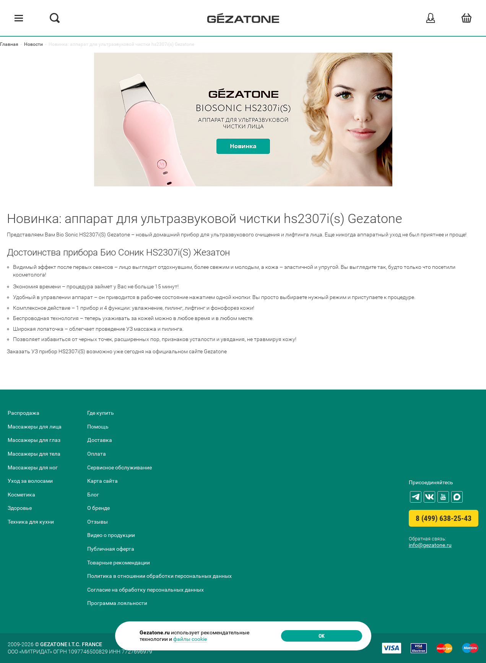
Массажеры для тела (34, 454)
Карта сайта (102, 481)
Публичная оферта (110, 549)
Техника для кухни (31, 522)
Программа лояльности (117, 603)
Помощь (98, 427)
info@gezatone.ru (430, 545)
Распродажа (23, 413)
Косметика (21, 495)
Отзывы (97, 522)
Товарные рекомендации (118, 563)
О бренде (98, 508)
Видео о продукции (111, 535)
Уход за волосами (30, 481)
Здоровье (20, 508)
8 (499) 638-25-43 (443, 518)
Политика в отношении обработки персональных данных (159, 576)
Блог (93, 495)
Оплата (96, 454)
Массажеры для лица (35, 427)
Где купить (100, 413)
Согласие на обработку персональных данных (145, 590)
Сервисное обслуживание (119, 467)
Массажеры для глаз (34, 440)
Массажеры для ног (33, 467)
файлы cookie (190, 639)
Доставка (99, 440)
